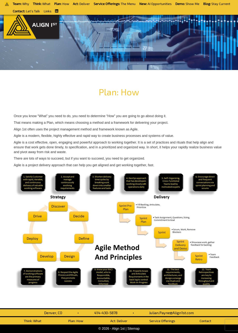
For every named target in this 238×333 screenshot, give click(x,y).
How (61, 4)
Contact (205, 321)
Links (47, 11)
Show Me (187, 4)
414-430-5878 (105, 312)
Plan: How (75, 321)
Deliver (81, 4)
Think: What (32, 321)
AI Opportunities (155, 4)
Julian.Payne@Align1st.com (171, 312)
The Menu (115, 4)
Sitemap (133, 328)
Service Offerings (162, 321)
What (41, 4)
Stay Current (216, 4)
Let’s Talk (26, 11)
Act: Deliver (118, 321)
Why (21, 4)
